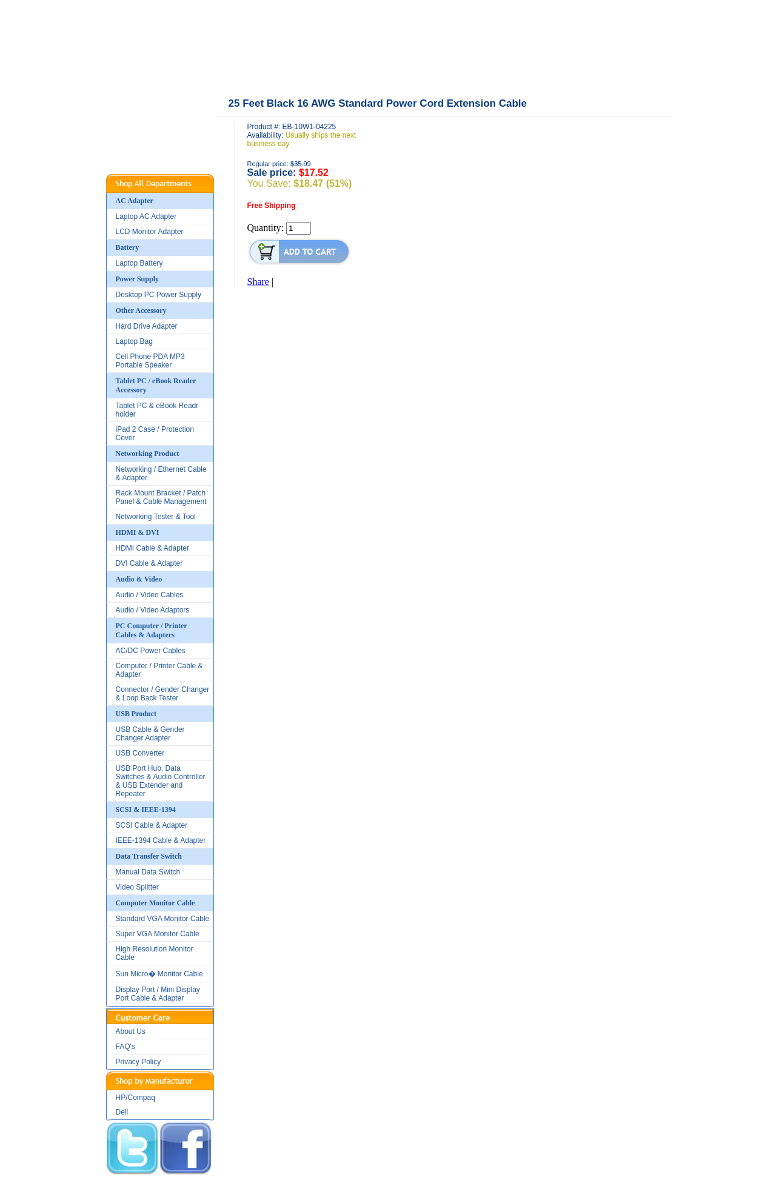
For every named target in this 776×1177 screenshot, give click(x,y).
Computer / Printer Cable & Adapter (159, 670)
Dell (122, 1112)
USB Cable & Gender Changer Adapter (150, 733)
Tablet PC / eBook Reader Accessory (156, 385)
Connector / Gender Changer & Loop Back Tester (163, 693)
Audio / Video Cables (150, 595)
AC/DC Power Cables (151, 650)
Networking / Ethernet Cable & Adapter (161, 473)
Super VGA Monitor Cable (157, 934)
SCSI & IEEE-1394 (146, 809)
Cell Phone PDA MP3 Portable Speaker (150, 360)
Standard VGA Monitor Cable (163, 918)
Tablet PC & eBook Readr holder (157, 409)
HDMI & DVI (137, 532)
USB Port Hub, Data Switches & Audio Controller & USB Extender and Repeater (161, 781)
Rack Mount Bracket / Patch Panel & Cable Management (161, 497)
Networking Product (147, 453)
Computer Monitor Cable (155, 903)
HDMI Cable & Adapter (152, 548)
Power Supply (137, 279)
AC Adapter (134, 200)
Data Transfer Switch (149, 856)
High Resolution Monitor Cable (154, 953)
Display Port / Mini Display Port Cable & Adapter (158, 993)
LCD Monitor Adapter (150, 231)
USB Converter (140, 753)
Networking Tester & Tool (156, 516)
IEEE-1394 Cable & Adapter (161, 840)
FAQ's (125, 1046)
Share (258, 282)
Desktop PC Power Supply (158, 294)
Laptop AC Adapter (146, 216)
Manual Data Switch (148, 872)
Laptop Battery (139, 263)
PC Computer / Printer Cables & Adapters (151, 630)
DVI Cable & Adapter (149, 563)
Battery (127, 247)
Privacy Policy (138, 1062)
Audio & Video (139, 579)
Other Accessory (141, 310)
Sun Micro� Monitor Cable (159, 974)
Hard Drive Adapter (147, 326)
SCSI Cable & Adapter (152, 825)
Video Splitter (137, 887)
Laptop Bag (134, 341)
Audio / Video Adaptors (153, 610)
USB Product (136, 713)
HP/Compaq (135, 1097)
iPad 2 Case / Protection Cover (155, 433)
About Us (131, 1031)
